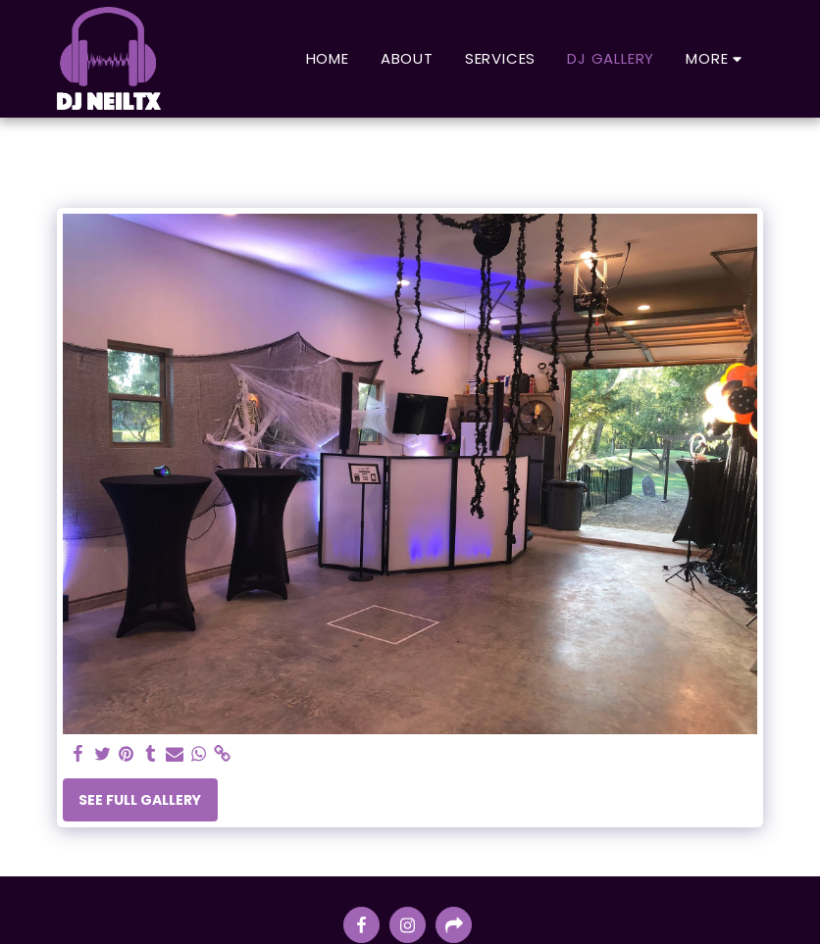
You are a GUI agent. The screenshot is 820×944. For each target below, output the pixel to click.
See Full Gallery (139, 800)
